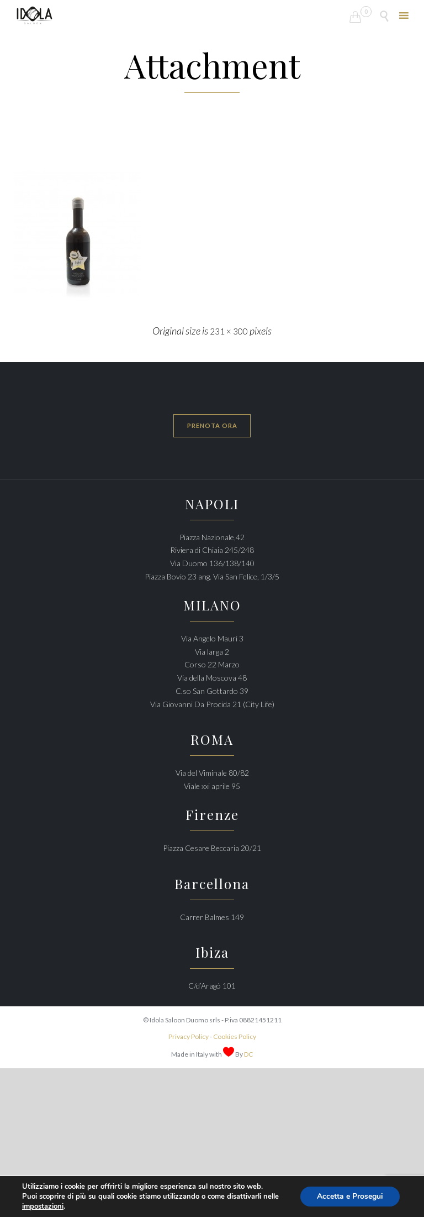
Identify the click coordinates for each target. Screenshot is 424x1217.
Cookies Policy (234, 1036)
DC (248, 1054)
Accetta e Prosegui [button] (350, 1196)
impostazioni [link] (42, 1206)
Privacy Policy (188, 1036)
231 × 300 (229, 331)
